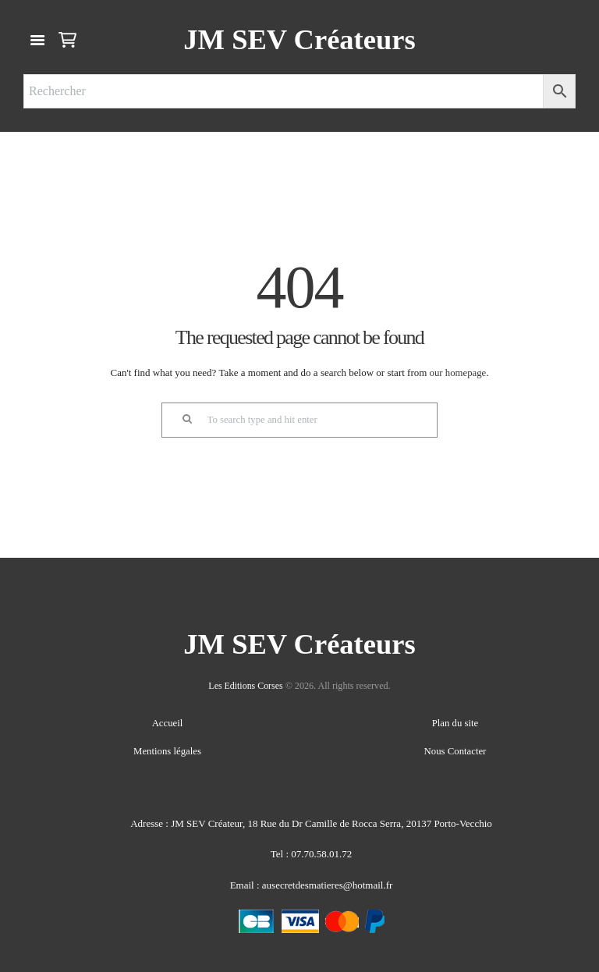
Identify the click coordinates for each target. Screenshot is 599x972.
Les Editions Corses (246, 686)
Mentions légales (167, 750)
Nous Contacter (455, 750)
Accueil (167, 723)
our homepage (458, 372)
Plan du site (455, 723)
